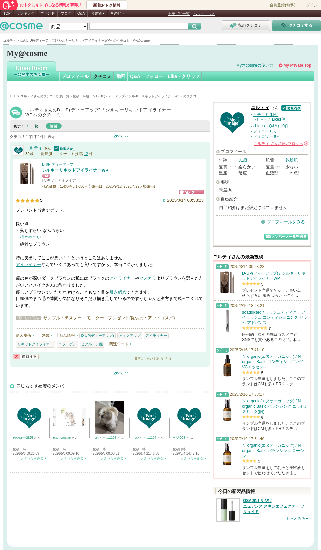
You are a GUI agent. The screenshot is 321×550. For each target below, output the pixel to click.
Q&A (81, 13)
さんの (281, 143)
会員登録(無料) (282, 5)
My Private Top (297, 65)
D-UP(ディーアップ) (58, 164)
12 (86, 154)
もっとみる (296, 518)
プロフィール (75, 76)
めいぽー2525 (23, 437)
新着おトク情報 (107, 5)
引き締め (117, 292)
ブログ (66, 13)
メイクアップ (130, 335)
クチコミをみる (32, 458)
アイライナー (28, 264)
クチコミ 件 (265, 114)
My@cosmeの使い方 (254, 65)
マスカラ (147, 278)
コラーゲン (67, 344)
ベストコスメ (204, 14)
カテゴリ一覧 (179, 14)
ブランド (47, 13)
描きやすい (30, 237)
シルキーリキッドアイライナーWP (75, 170)
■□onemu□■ (62, 437)
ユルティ (33, 147)
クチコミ (102, 76)
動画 (120, 76)
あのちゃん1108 (105, 437)
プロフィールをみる (286, 221)
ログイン (310, 5)
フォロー (154, 76)
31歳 (242, 160)
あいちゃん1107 (145, 437)
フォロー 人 (264, 131)
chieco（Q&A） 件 (271, 126)
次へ (118, 136)
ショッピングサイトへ (191, 192)
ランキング (25, 13)
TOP (6, 13)
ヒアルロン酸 (92, 344)
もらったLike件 (271, 119)
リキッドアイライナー (62, 180)
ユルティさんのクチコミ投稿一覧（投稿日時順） (56, 96)
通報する (26, 356)
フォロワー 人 (266, 136)
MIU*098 (179, 437)
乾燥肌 (291, 160)
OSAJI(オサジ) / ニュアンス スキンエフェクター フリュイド (273, 506)
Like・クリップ (184, 76)
